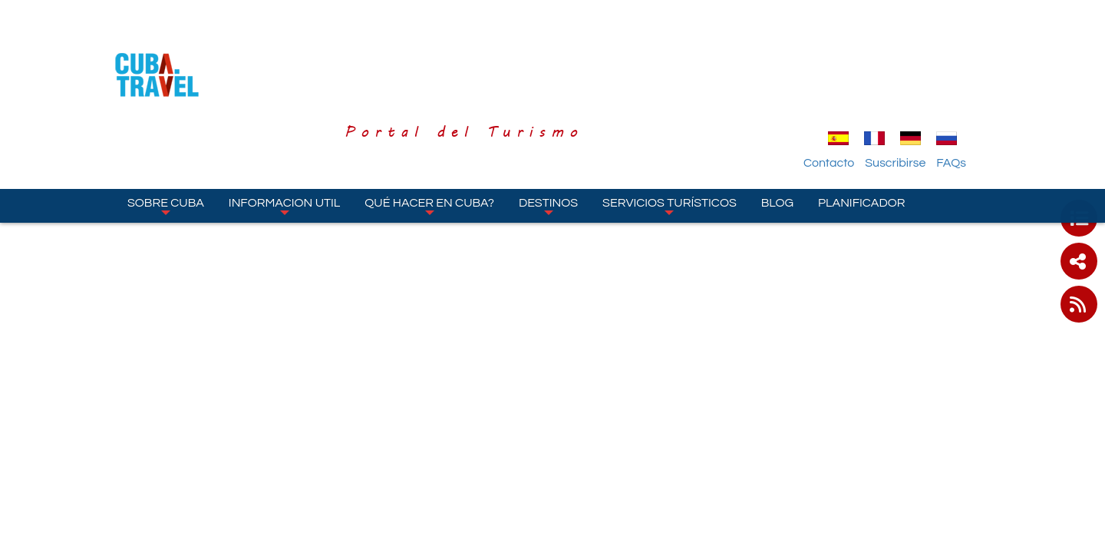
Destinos (548, 122)
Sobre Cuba (165, 122)
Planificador (861, 119)
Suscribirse (928, 79)
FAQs (984, 79)
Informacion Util (285, 122)
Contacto (861, 79)
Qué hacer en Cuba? (429, 122)
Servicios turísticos (669, 122)
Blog (777, 119)
